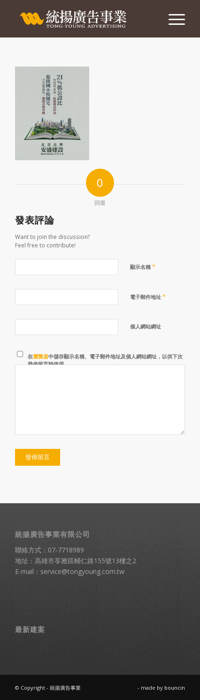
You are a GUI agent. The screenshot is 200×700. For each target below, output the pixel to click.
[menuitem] (172, 18)
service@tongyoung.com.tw (82, 571)
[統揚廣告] (83, 18)
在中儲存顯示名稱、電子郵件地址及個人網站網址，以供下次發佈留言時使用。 (105, 360)
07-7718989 (66, 549)
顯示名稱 (142, 266)
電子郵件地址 (148, 296)
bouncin (174, 687)
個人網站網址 (145, 326)
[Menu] (172, 18)
